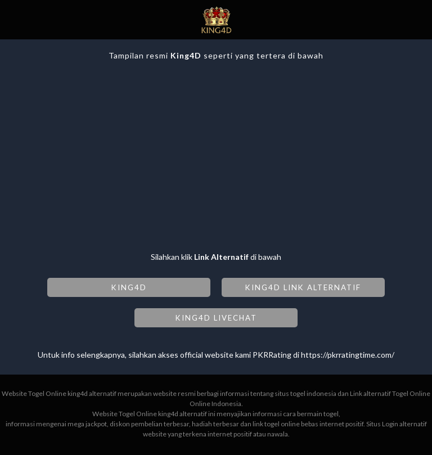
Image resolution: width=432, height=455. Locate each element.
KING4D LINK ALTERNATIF (303, 287)
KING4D (129, 287)
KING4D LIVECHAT (216, 317)
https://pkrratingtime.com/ (347, 354)
